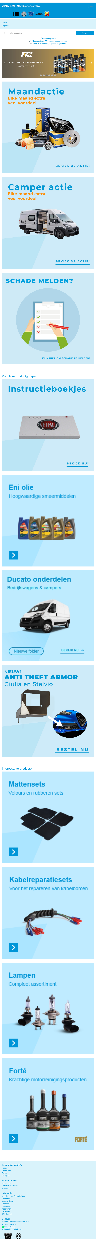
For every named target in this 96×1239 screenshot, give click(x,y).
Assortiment (6, 1209)
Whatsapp (6, 1188)
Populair (5, 26)
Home (4, 22)
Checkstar (6, 1206)
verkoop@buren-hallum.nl (12, 1229)
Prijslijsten (6, 1176)
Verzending (6, 1183)
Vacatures (6, 1211)
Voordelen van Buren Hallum (13, 1196)
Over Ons (6, 1199)
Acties (4, 1173)
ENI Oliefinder (7, 1214)
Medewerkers (7, 1201)
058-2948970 (10, 1224)
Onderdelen (6, 1170)
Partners (5, 1204)
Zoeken (85, 33)
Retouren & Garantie (10, 1186)
